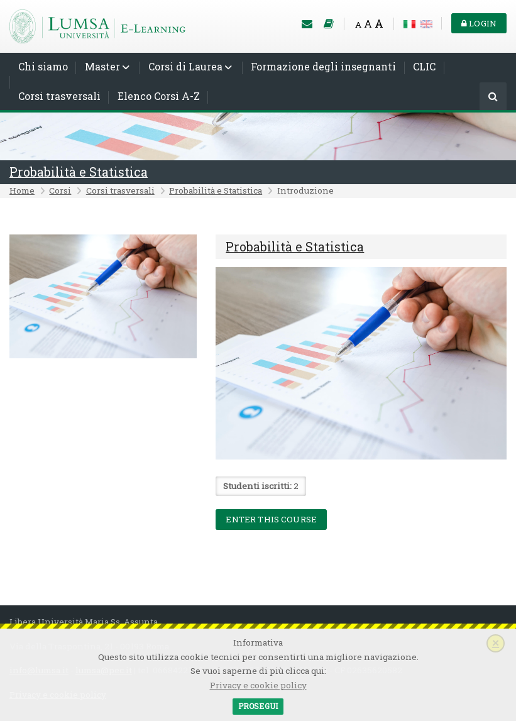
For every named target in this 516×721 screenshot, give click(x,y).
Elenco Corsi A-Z (159, 95)
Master (102, 66)
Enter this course (271, 519)
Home (22, 190)
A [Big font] (379, 23)
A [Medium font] (368, 23)
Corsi (60, 190)
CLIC (424, 66)
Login (479, 23)
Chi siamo (43, 66)
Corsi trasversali (59, 95)
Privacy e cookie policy (258, 685)
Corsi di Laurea (185, 66)
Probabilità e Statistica (78, 172)
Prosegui (258, 706)
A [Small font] (358, 24)
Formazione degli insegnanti (323, 66)
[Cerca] (493, 97)
